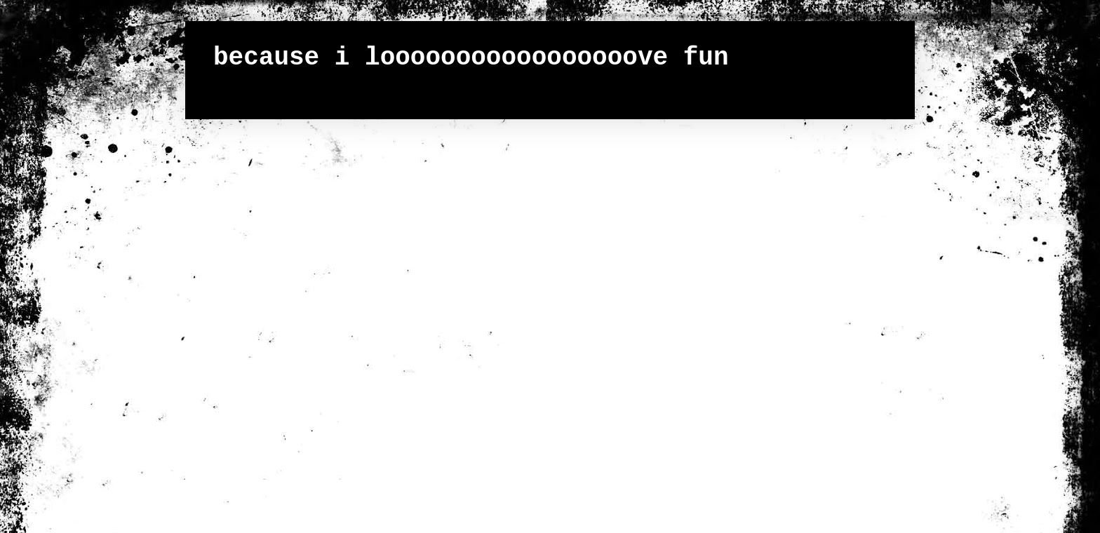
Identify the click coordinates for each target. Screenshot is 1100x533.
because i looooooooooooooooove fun (471, 57)
